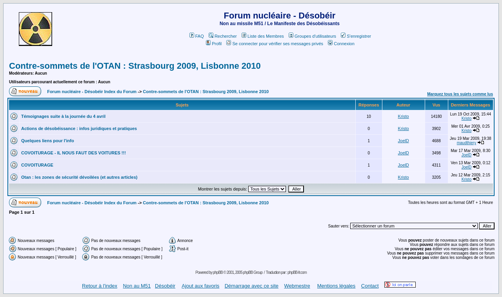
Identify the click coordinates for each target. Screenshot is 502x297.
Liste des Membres (263, 36)
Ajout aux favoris (200, 286)
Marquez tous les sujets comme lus (460, 94)
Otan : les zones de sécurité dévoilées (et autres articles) (79, 177)
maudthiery (466, 143)
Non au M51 (137, 286)
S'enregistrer (356, 36)
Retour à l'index (99, 286)
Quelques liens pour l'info (47, 140)
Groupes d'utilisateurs (312, 36)
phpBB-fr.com (297, 272)
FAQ (196, 36)
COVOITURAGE (37, 165)
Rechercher (223, 36)
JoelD (403, 140)
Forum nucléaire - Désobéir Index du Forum (91, 91)
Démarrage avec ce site (251, 286)
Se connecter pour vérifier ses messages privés (274, 43)
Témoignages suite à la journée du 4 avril (63, 116)
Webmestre (297, 286)
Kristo (403, 116)
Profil (214, 43)
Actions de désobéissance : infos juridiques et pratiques (79, 128)
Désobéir (165, 286)
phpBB (218, 272)
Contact (370, 286)
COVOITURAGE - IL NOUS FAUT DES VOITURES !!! (73, 152)
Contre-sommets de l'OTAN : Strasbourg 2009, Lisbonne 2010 (135, 66)
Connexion (341, 43)
